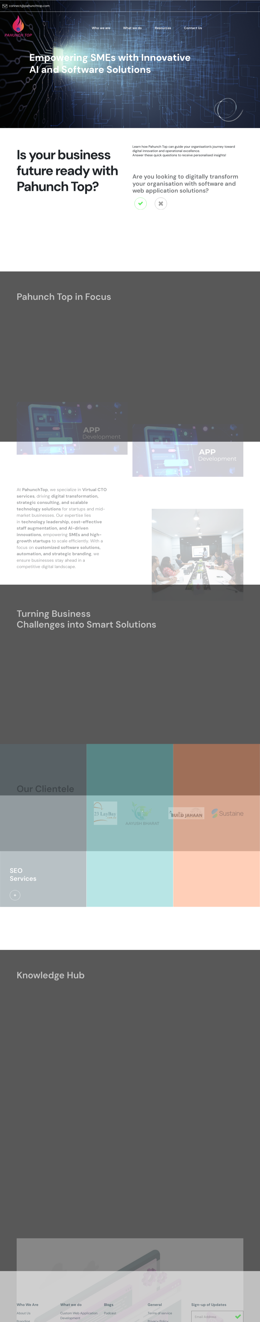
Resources (163, 31)
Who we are (101, 31)
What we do (132, 31)
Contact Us (193, 31)
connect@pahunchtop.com (29, 9)
